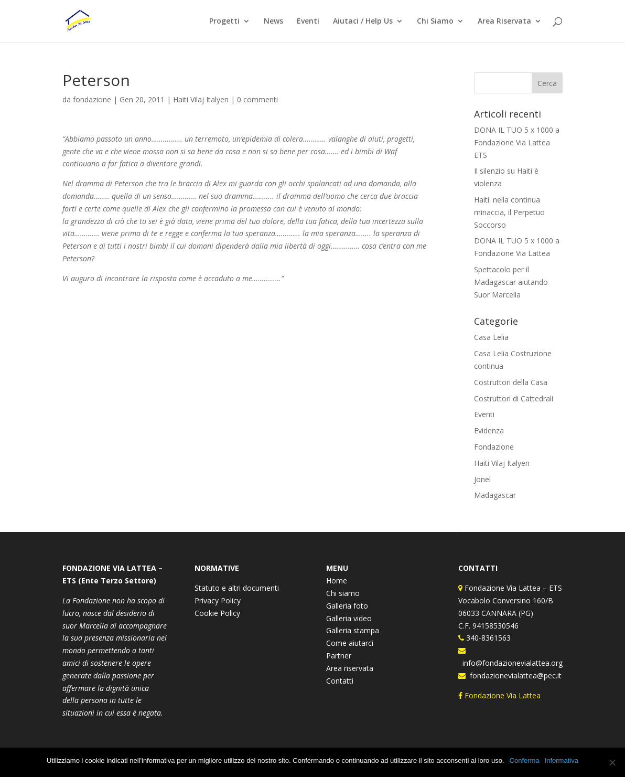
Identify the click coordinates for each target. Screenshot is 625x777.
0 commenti (257, 99)
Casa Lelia (491, 337)
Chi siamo (343, 593)
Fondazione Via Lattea (500, 695)
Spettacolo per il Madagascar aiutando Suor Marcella (511, 282)
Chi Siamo (435, 21)
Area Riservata (504, 21)
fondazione (92, 99)
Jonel (482, 479)
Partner (338, 656)
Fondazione (494, 447)
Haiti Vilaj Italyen (201, 99)
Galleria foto (347, 606)
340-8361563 (487, 638)
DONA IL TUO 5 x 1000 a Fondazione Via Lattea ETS (516, 142)
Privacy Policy (218, 600)
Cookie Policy (217, 613)
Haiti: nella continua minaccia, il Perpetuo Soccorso (509, 212)
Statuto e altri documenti (237, 588)
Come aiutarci (349, 643)
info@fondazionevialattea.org (510, 663)
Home (336, 581)
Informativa (561, 760)
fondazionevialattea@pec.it (514, 675)
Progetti (224, 21)
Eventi (308, 21)
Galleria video (349, 618)
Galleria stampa (352, 630)
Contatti (339, 681)
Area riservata (349, 668)
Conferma (525, 760)
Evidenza (489, 430)
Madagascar (495, 495)
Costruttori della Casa (510, 382)
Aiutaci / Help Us (363, 21)
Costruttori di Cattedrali (513, 398)
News (273, 21)
